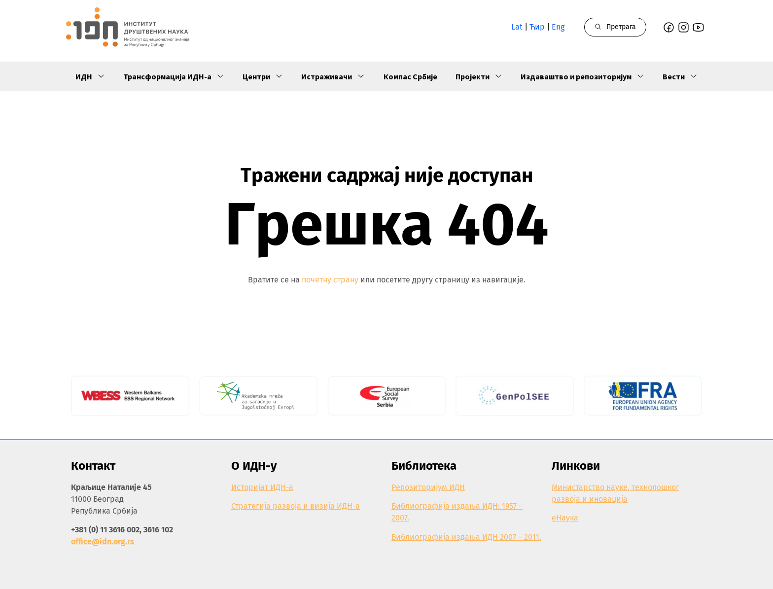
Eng (558, 27)
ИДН (90, 76)
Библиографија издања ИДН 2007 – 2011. (466, 537)
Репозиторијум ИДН (428, 487)
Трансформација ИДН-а (173, 76)
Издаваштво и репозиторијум (582, 76)
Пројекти (479, 76)
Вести (680, 76)
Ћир (537, 27)
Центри (263, 76)
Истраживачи (333, 76)
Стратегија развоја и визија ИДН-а (295, 506)
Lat (517, 27)
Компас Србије (410, 76)
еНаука (565, 517)
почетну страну (330, 279)
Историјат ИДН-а (262, 487)
